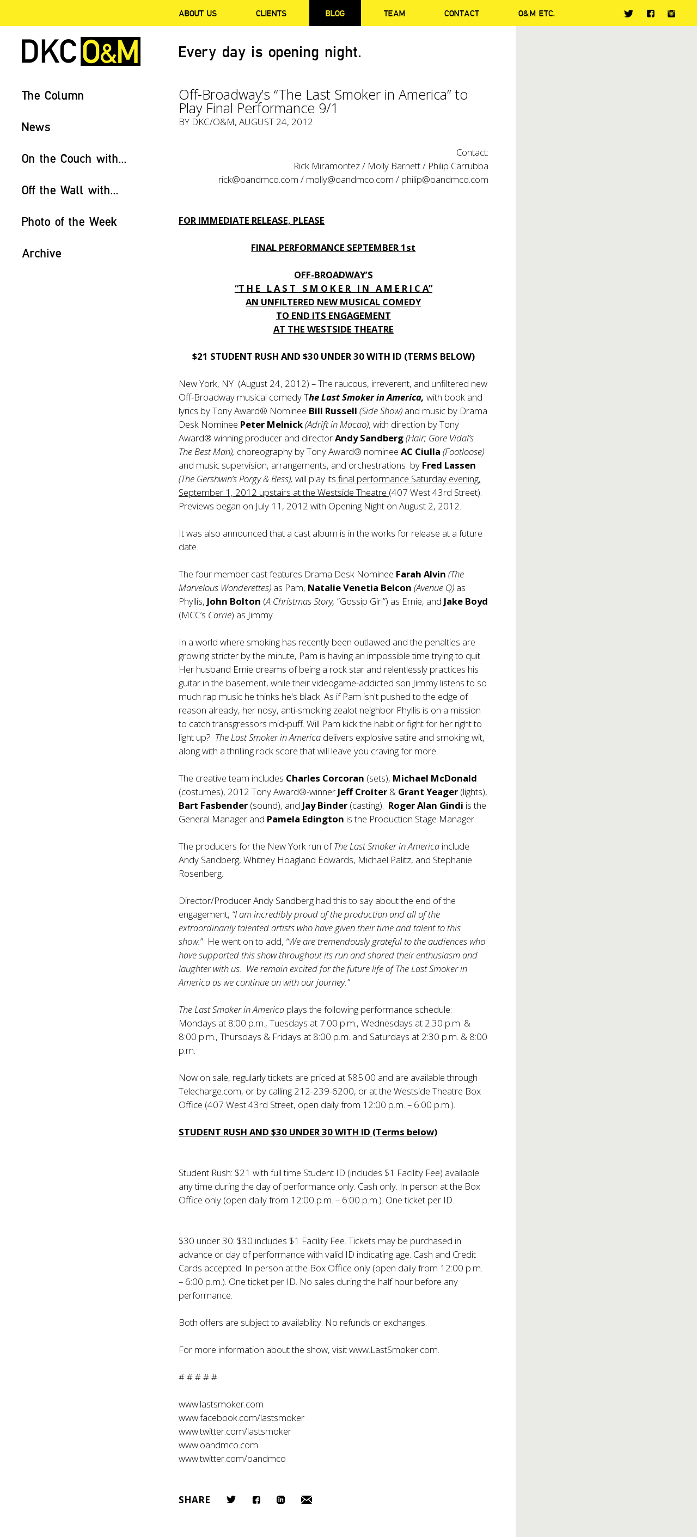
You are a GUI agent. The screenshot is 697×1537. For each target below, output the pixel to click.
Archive (42, 252)
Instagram (671, 13)
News (36, 126)
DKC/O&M (81, 51)
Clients (271, 13)
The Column (53, 95)
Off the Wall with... (70, 189)
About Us (198, 13)
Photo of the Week (69, 221)
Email (306, 1500)
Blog (335, 13)
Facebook (650, 13)
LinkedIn (281, 1500)
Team (394, 13)
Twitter (628, 13)
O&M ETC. (536, 13)
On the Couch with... (74, 158)
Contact (461, 13)
